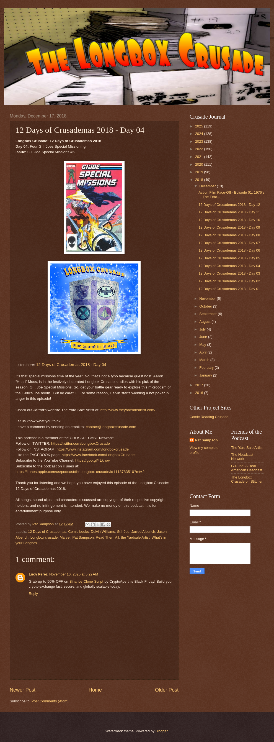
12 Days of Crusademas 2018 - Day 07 (229, 243)
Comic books (78, 531)
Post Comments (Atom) (50, 701)
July (202, 329)
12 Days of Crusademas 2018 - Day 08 (229, 235)
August (205, 321)
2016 (199, 393)
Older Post (167, 690)
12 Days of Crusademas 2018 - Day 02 (229, 281)
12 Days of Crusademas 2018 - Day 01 (229, 289)
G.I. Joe (123, 531)
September (208, 314)
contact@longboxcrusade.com (111, 427)
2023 (199, 141)
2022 (199, 149)
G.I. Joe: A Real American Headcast (246, 468)
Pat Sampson (83, 537)
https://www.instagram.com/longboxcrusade (92, 449)
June (203, 337)
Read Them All (107, 537)
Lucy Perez (38, 574)
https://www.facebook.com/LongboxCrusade (98, 455)
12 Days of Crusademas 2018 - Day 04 (71, 364)
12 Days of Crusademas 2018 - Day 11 (229, 212)
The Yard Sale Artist (246, 448)
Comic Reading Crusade (209, 417)
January (206, 375)
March (204, 360)
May (203, 344)
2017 (199, 385)
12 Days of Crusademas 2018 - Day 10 (229, 220)
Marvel (65, 537)
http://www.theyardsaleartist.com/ (127, 410)
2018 (199, 180)
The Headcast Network (242, 456)
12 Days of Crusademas (47, 531)
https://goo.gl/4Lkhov (92, 460)
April (203, 352)
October (206, 306)
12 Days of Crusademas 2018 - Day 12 (229, 205)
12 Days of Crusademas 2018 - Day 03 (229, 273)
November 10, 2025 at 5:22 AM (73, 574)
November (208, 298)
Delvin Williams (103, 531)
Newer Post (22, 690)
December (208, 186)
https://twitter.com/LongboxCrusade (80, 443)
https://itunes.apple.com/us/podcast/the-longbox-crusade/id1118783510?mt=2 (79, 472)
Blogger (162, 731)
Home (95, 690)
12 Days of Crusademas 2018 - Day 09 (229, 227)
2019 (199, 172)
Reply (33, 594)
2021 (199, 157)
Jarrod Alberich (143, 531)
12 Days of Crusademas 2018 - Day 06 (229, 250)
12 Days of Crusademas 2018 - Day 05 (229, 258)
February (206, 367)
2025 (199, 126)
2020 (199, 164)
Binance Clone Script (86, 581)
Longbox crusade (44, 537)
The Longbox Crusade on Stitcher (247, 479)
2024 (199, 134)
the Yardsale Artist (135, 537)
